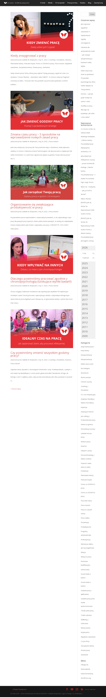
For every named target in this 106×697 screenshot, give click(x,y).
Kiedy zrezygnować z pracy (28, 55)
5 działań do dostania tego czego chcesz (88, 178)
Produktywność (86, 527)
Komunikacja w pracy (88, 429)
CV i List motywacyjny (88, 395)
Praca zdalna (85, 518)
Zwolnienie (46, 67)
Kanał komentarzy (87, 674)
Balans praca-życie (87, 364)
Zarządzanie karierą (25, 67)
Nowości (68, 60)
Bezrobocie (85, 373)
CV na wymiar (60, 3)
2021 (85, 281)
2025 (85, 263)
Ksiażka (82, 3)
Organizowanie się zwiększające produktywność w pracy (32, 205)
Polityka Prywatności (19, 689)
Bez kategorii (85, 368)
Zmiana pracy (37, 67)
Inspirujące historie (87, 412)
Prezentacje (85, 522)
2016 (85, 304)
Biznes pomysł (86, 377)
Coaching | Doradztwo (56, 60)
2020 (85, 286)
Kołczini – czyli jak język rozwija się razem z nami (87, 97)
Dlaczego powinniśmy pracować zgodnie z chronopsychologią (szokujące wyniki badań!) (41, 280)
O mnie (42, 3)
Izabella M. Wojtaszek (29, 60)
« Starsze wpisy (16, 389)
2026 (85, 247)
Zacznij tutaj (98, 3)
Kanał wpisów (85, 669)
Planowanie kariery (17, 64)
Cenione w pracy (86, 382)
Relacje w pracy (86, 557)
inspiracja (84, 407)
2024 (85, 268)
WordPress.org (86, 678)
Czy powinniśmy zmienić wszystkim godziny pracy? (40, 354)
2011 (85, 327)
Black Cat (84, 187)
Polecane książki (29, 64)
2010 (85, 331)
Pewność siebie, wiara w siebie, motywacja (86, 467)
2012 (85, 322)
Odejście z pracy (86, 451)
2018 (85, 295)
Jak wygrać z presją (87, 241)
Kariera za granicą (87, 424)
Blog (89, 3)
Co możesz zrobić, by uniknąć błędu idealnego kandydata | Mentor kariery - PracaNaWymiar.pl (88, 136)
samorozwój (85, 570)
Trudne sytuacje (86, 615)
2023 (85, 272)
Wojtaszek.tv (85, 632)
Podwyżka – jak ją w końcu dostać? (88, 190)
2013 (85, 317)
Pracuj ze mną (72, 3)
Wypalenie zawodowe (88, 637)
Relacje (83, 552)
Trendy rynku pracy (87, 611)
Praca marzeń (59, 64)
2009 (85, 336)
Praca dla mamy (86, 501)
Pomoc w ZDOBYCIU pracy (45, 64)
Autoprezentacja (86, 355)
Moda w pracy (85, 442)
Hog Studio (92, 689)
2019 (85, 290)
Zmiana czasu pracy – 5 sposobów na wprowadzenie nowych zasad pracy (35, 135)
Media (50, 3)
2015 (85, 308)
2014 (85, 313)
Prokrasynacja (85, 540)
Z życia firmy (85, 641)
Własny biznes (85, 628)
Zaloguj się (84, 665)
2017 (85, 299)
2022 (85, 277)
